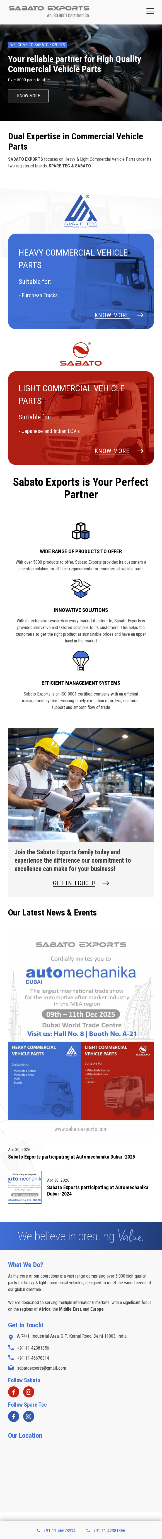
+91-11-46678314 (56, 1530)
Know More (28, 95)
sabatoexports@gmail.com (37, 1368)
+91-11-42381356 (105, 1530)
